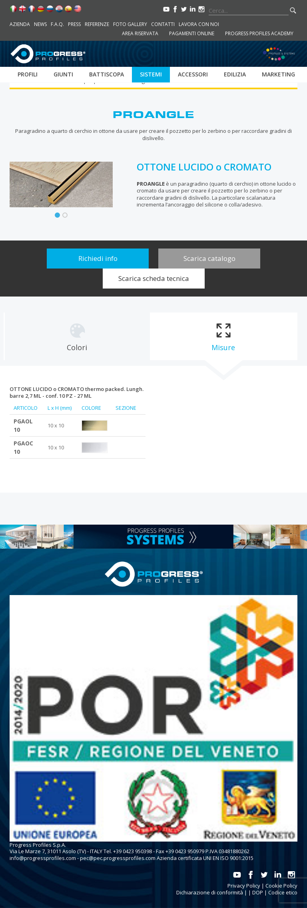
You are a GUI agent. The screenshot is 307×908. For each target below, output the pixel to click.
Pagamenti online (191, 33)
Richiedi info (98, 258)
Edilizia (235, 74)
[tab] (77, 336)
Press (74, 24)
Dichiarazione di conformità (209, 892)
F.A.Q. (57, 24)
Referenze (97, 24)
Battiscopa (106, 74)
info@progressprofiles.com (43, 858)
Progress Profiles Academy (259, 33)
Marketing (278, 74)
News (40, 24)
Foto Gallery (130, 24)
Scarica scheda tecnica (153, 278)
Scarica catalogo (209, 258)
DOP (257, 892)
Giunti (63, 74)
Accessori (193, 74)
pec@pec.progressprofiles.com (117, 858)
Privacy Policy (243, 885)
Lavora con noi (199, 24)
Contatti (163, 24)
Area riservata (140, 33)
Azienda (20, 24)
